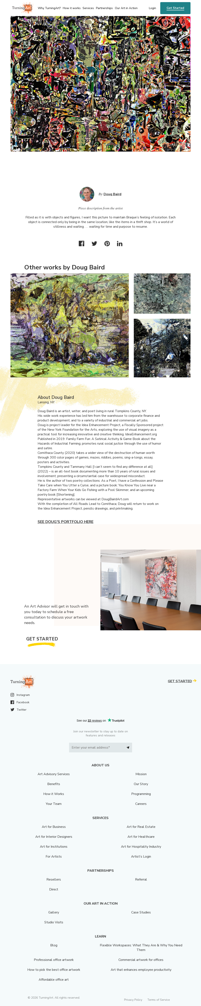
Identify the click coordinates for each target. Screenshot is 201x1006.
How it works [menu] (72, 8)
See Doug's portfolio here (65, 521)
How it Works (53, 794)
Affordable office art (54, 979)
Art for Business (54, 826)
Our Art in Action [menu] (126, 8)
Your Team (54, 804)
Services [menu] (88, 8)
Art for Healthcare (141, 836)
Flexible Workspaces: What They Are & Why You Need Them (141, 947)
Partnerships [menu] (104, 8)
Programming (141, 794)
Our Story (141, 784)
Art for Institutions (53, 846)
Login (152, 8)
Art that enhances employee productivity (141, 969)
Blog (53, 945)
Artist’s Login (141, 856)
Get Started (175, 8)
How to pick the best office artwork (53, 969)
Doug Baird (112, 194)
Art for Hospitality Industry (141, 846)
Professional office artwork (54, 960)
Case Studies (141, 912)
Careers (141, 804)
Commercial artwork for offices (140, 960)
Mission (141, 774)
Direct (53, 889)
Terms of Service (158, 1000)
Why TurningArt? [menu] (49, 8)
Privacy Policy (133, 1000)
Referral (141, 879)
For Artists (54, 856)
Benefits (53, 784)
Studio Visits (53, 922)
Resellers (53, 879)
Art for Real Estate (141, 826)
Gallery (53, 912)
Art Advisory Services (54, 774)
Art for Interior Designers (53, 836)
